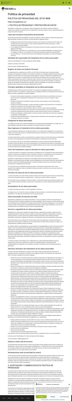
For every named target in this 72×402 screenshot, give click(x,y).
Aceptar (41, 396)
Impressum (62, 399)
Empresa (9, 399)
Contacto (28, 399)
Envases (22, 399)
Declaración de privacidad (54, 399)
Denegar (53, 396)
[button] (69, 384)
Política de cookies (45, 399)
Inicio (4, 399)
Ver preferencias (64, 396)
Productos (16, 399)
